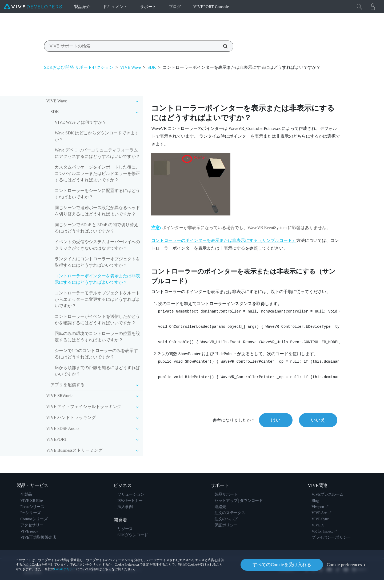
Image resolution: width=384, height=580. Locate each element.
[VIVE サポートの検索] (222, 46)
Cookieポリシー (65, 569)
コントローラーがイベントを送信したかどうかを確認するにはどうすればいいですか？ (97, 319)
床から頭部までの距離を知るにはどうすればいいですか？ (97, 370)
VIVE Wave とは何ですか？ (80, 122)
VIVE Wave (130, 67)
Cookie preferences (344, 564)
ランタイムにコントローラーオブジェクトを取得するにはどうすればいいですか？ (97, 262)
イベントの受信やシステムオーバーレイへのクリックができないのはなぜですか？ (97, 244)
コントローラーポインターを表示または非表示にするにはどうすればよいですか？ (97, 279)
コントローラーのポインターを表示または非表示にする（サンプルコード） (223, 240)
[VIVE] (33, 6)
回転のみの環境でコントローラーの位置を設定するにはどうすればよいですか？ (97, 336)
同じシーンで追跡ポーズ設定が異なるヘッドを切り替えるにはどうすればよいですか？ (97, 210)
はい (276, 420)
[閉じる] (359, 6)
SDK (151, 67)
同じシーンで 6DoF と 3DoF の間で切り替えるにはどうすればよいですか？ (96, 227)
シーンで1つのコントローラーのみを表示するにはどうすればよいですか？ (96, 353)
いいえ (318, 420)
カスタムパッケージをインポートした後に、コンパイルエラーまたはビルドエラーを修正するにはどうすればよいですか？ (97, 173)
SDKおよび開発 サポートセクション (78, 67)
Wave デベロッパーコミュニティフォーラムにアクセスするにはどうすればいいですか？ (97, 153)
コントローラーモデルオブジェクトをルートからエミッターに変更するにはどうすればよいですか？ (97, 299)
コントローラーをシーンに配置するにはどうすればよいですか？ (97, 193)
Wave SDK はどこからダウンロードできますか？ (97, 136)
